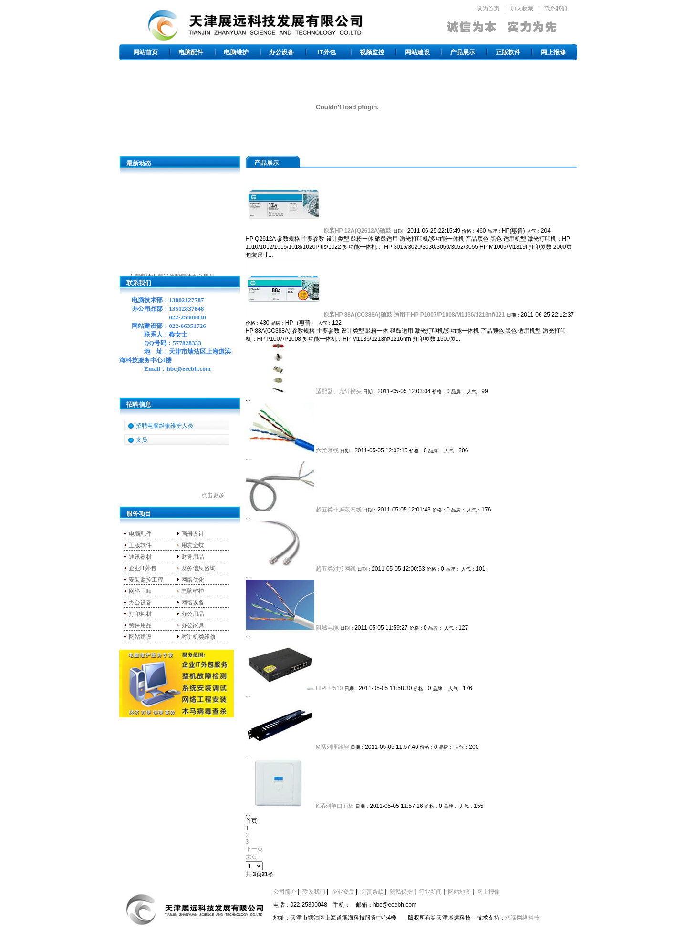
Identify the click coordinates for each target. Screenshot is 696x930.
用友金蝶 (192, 545)
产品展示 (462, 52)
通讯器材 (140, 556)
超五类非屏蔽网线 (339, 509)
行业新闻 (430, 892)
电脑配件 (190, 52)
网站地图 (459, 892)
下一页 (254, 849)
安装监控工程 (146, 579)
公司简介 (284, 892)
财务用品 (192, 556)
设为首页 (488, 8)
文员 (141, 440)
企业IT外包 (143, 568)
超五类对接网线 (336, 568)
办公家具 (192, 625)
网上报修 (553, 52)
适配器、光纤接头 (339, 391)
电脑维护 (236, 52)
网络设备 (192, 602)
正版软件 (508, 52)
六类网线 (327, 450)
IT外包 (327, 52)
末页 (251, 857)
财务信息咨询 (198, 568)
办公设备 (281, 52)
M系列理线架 (332, 747)
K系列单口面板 (335, 806)
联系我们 (555, 8)
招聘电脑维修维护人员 (164, 425)
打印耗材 (140, 614)
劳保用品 (140, 625)
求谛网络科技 (522, 917)
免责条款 (372, 892)
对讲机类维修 (198, 637)
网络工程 (140, 591)
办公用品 (192, 614)
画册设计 (192, 534)
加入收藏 (521, 8)
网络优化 (192, 579)
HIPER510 (329, 688)
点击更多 (212, 495)
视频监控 (372, 52)
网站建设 (417, 52)
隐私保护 (401, 892)
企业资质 (343, 892)
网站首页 (145, 52)
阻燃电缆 (327, 627)
